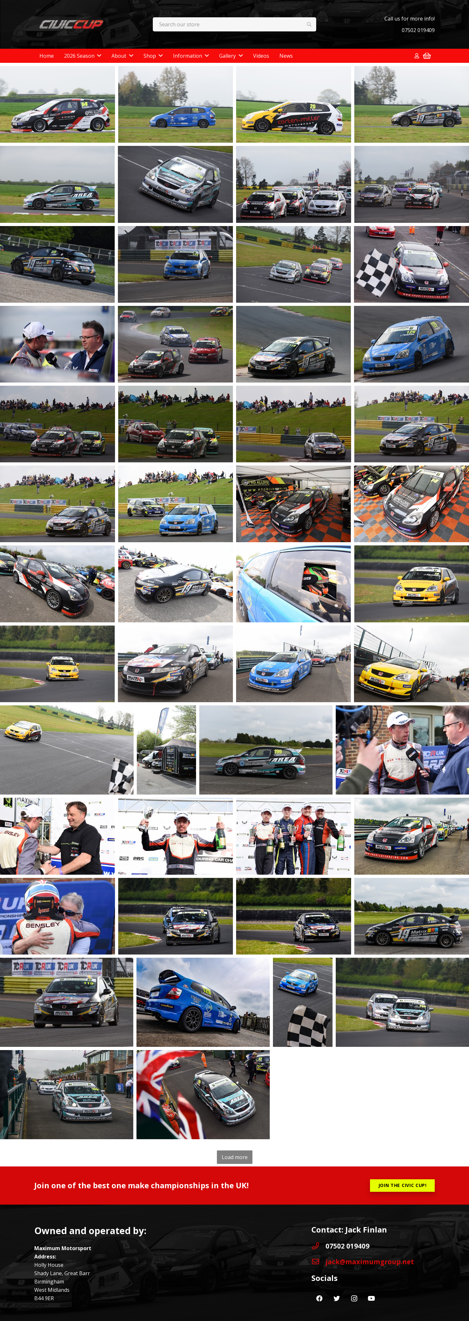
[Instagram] (354, 1299)
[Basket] (427, 56)
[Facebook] (319, 1299)
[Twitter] (337, 1299)
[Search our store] (234, 24)
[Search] (309, 24)
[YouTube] (371, 1299)
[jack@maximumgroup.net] (318, 1261)
